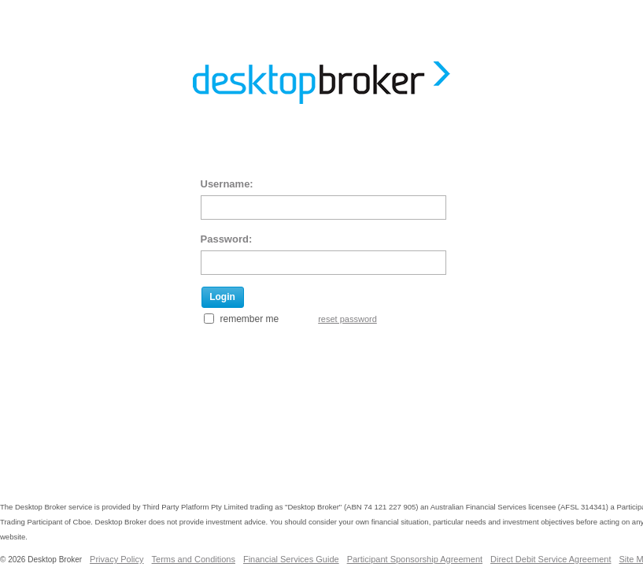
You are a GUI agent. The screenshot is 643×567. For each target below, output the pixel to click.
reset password (347, 319)
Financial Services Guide (291, 559)
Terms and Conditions (193, 559)
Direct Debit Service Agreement (550, 559)
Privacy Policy (116, 559)
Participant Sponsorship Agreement (414, 559)
